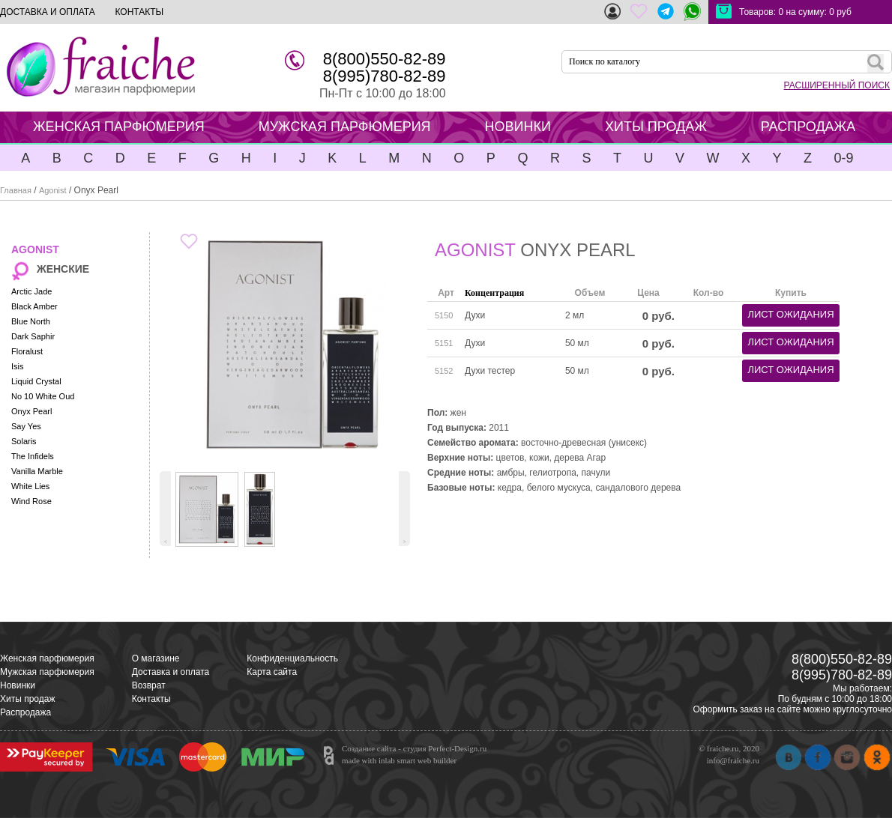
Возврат (149, 685)
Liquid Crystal (36, 381)
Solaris (24, 441)
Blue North (30, 321)
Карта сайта (272, 672)
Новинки (17, 685)
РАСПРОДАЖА (808, 126)
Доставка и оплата (171, 672)
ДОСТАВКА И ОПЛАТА (47, 12)
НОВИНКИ (518, 126)
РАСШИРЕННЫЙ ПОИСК (837, 85)
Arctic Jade (31, 291)
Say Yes (26, 426)
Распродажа (25, 712)
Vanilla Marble (37, 471)
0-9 (843, 158)
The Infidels (32, 456)
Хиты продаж (27, 699)
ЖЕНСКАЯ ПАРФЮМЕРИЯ (119, 126)
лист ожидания (790, 314)
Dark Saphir (33, 336)
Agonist (53, 190)
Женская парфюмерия (47, 658)
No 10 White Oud (42, 396)
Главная (15, 190)
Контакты (151, 699)
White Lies (30, 486)
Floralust (27, 351)
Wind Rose (31, 501)
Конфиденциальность (292, 658)
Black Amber (34, 306)
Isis (17, 366)
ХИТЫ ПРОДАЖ (656, 126)
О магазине (156, 658)
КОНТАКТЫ (139, 12)
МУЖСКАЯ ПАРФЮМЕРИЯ (345, 126)
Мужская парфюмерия (47, 672)
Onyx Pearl (31, 411)
